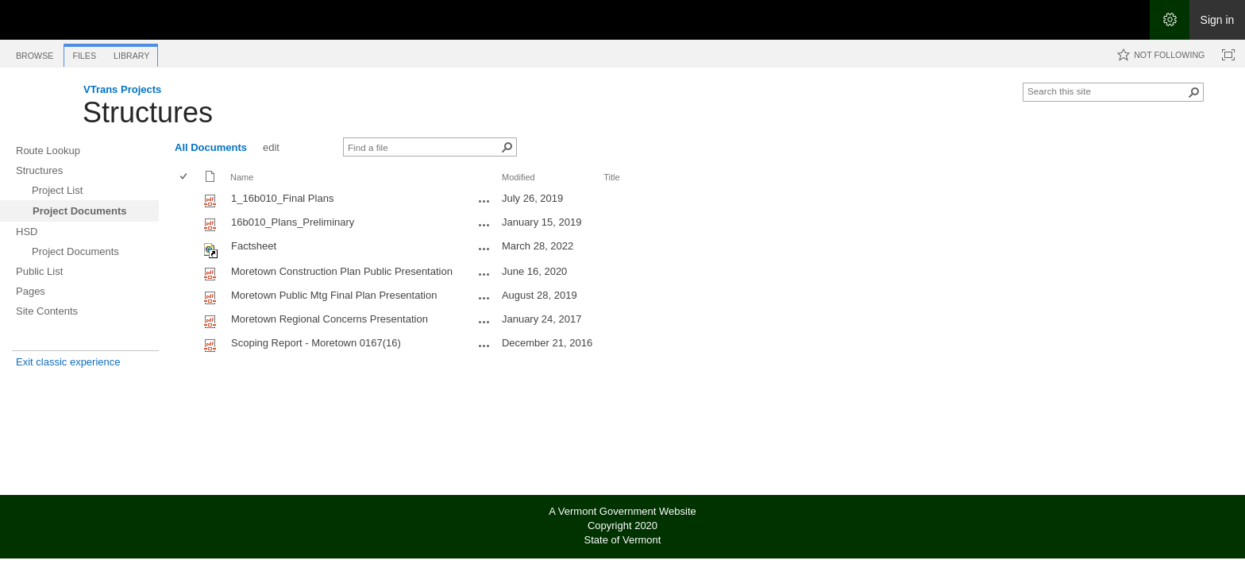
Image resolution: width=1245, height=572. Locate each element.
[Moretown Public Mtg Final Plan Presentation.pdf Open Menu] (484, 298)
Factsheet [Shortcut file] (253, 246)
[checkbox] (185, 177)
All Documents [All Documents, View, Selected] (211, 147)
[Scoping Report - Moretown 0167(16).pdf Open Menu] (484, 345)
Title (611, 177)
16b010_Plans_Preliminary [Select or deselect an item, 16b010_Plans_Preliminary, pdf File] (292, 222)
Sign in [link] (1218, 20)
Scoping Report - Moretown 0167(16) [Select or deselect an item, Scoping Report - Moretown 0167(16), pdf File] (316, 343)
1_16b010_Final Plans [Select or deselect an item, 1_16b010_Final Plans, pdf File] (282, 198)
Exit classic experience (68, 362)
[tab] (34, 53)
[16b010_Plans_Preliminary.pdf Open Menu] (484, 224)
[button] (1194, 92)
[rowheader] (187, 200)
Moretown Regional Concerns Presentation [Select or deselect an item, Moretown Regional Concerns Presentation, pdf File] (329, 319)
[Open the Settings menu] (1169, 20)
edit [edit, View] (271, 147)
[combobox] (1106, 90)
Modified (518, 177)
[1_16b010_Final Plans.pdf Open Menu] (484, 201)
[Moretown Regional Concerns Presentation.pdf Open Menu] (484, 321)
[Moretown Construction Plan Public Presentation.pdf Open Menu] (484, 274)
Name (241, 177)
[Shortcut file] (211, 255)
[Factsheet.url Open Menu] (484, 248)
